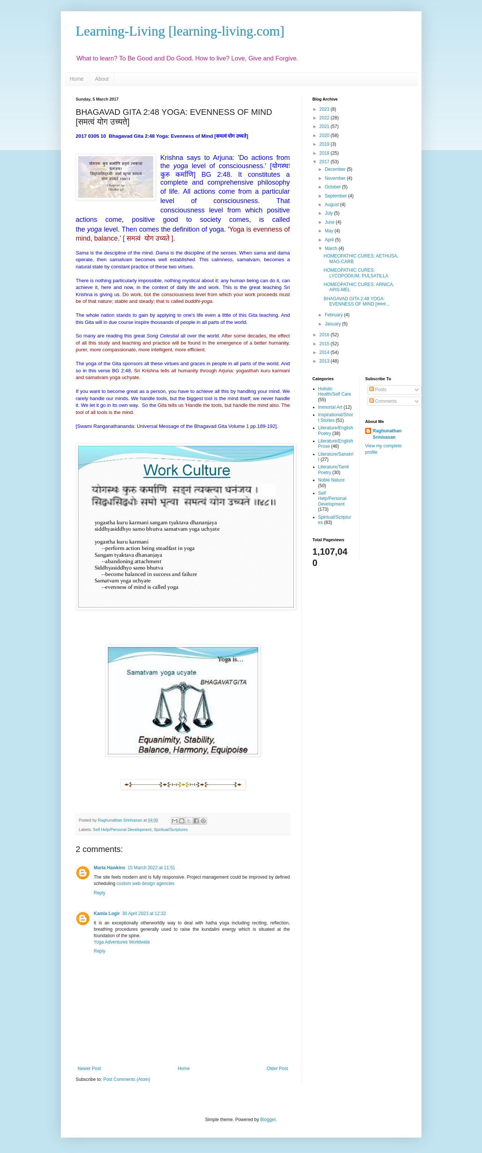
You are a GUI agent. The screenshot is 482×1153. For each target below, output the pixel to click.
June (330, 222)
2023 (325, 109)
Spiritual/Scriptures (171, 829)
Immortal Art (330, 407)
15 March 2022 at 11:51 (151, 867)
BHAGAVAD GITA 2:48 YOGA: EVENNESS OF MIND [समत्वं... (356, 301)
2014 (325, 352)
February (334, 315)
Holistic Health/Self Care (334, 391)
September (336, 196)
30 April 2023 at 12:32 (144, 913)
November (336, 178)
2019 (325, 144)
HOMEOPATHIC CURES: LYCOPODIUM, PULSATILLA (355, 273)
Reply (100, 893)
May (329, 230)
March (331, 248)
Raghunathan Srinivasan (387, 434)
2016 (325, 334)
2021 (325, 126)
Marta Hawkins (109, 867)
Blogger (268, 1119)
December (336, 169)
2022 (325, 117)
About (102, 79)
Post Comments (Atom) (126, 1079)
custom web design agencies (145, 883)
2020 (325, 135)
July (329, 213)
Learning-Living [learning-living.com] (180, 31)
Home (77, 79)
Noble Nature (331, 480)
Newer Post (89, 1068)
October (333, 187)
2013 (325, 361)
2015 (325, 343)
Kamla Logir (107, 913)
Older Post (277, 1068)
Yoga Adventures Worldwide (122, 942)
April (330, 239)
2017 (325, 161)
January (333, 324)
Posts (377, 389)
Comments (383, 401)
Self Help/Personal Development (122, 829)
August (332, 204)
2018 (325, 153)
